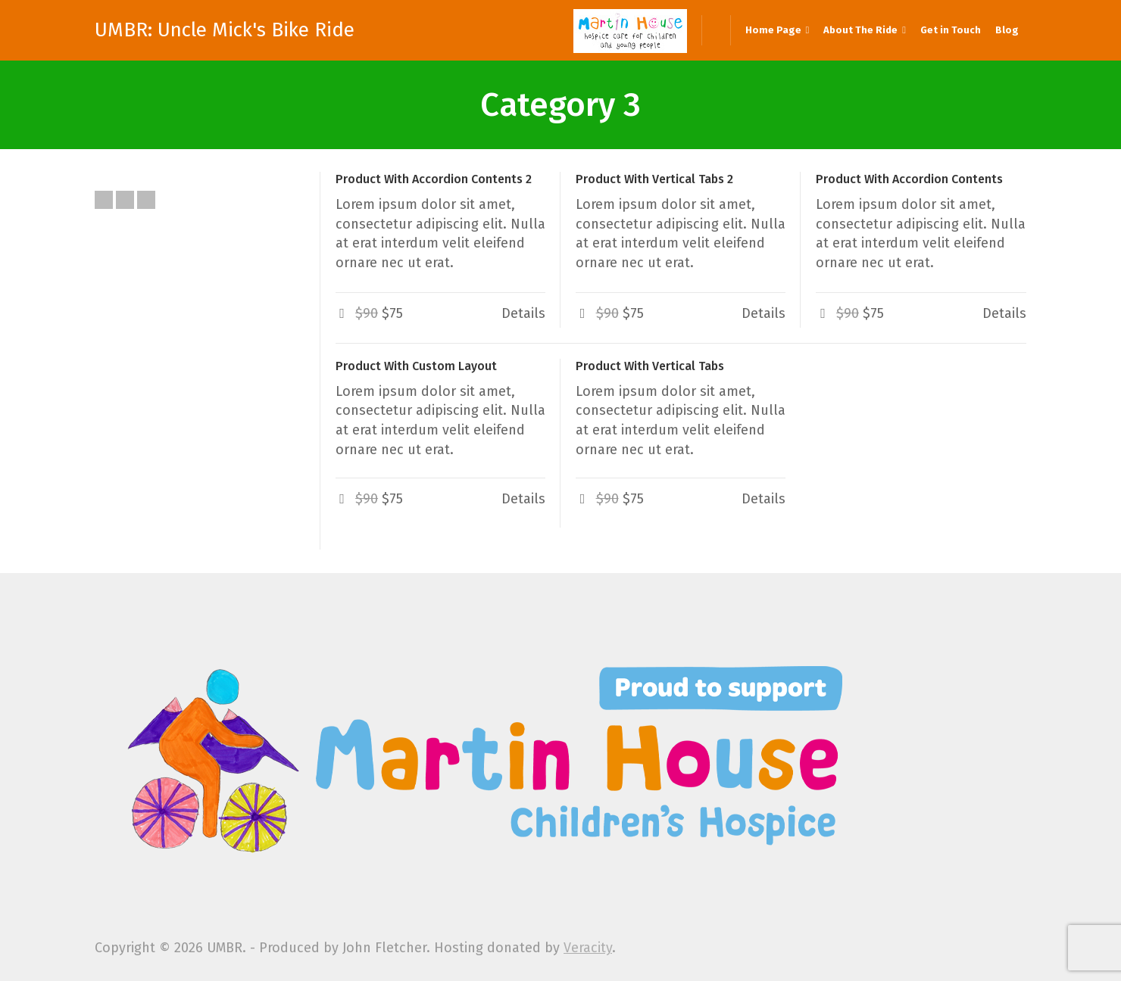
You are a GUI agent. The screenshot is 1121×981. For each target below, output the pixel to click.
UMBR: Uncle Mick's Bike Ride (224, 30)
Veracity (588, 947)
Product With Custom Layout (416, 366)
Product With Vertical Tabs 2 (654, 179)
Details (523, 313)
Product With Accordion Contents (909, 179)
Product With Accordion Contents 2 (434, 179)
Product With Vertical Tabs (650, 366)
